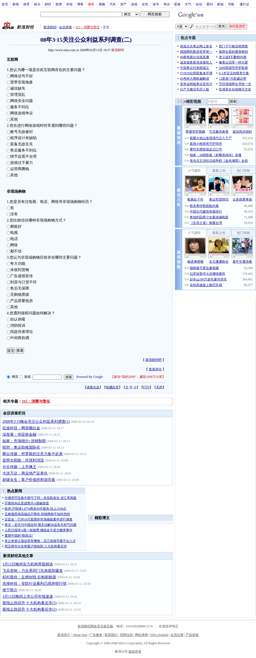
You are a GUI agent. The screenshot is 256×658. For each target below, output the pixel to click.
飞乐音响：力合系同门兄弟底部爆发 (32, 571)
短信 (199, 4)
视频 (102, 4)
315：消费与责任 (87, 27)
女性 (145, 4)
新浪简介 (63, 635)
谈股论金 (93, 387)
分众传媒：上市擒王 (19, 467)
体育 (26, 4)
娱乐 (37, 4)
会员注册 (177, 635)
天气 (188, 4)
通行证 (244, 4)
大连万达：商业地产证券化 (25, 473)
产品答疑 (192, 635)
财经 (48, 4)
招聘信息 (126, 635)
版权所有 (135, 651)
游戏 (134, 4)
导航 (231, 4)
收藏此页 (112, 387)
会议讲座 (65, 27)
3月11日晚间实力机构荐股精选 (27, 564)
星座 (177, 4)
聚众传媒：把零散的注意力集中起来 (32, 454)
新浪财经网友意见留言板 (95, 626)
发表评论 (155, 369)
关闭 (159, 387)
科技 (69, 4)
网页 (15, 377)
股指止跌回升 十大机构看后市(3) (29, 603)
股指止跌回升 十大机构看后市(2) (29, 609)
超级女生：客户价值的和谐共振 (28, 480)
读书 (156, 4)
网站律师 (141, 635)
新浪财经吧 (154, 360)
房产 (123, 4)
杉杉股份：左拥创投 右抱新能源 (29, 577)
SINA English (159, 635)
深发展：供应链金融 (19, 434)
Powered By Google (90, 377)
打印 (146, 387)
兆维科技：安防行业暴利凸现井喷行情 (34, 584)
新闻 (15, 4)
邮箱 (220, 4)
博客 (80, 4)
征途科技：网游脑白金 (21, 428)
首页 (5, 4)
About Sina (79, 635)
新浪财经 (49, 27)
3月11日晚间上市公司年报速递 (27, 596)
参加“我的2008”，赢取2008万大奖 (138, 377)
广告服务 (95, 635)
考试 (166, 4)
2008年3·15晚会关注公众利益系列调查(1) (36, 422)
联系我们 (111, 635)
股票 (59, 4)
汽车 (112, 4)
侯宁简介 (10, 590)
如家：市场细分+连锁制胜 (24, 441)
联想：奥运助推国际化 (21, 447)
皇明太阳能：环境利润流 (23, 460)
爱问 (209, 4)
